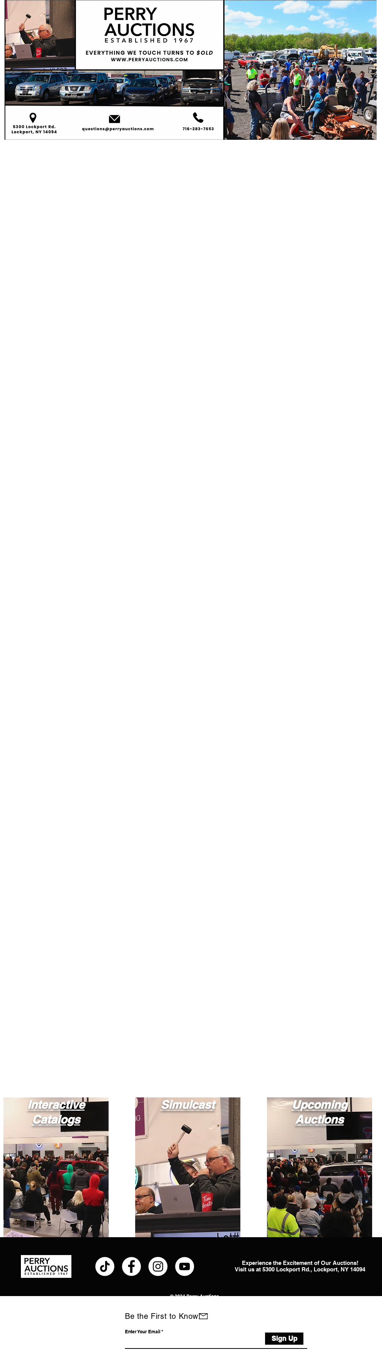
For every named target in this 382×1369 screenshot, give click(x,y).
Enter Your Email (142, 1331)
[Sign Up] (284, 1339)
